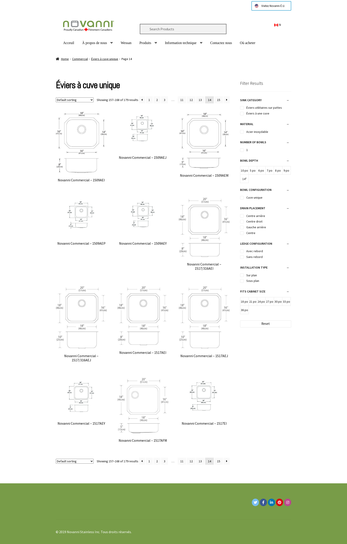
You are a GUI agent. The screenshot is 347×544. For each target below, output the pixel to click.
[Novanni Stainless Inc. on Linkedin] (271, 502)
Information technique (181, 43)
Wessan (126, 43)
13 (200, 100)
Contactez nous (221, 43)
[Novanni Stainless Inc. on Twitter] (255, 502)
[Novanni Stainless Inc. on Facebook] (263, 502)
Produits (145, 43)
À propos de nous (94, 43)
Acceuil (68, 43)
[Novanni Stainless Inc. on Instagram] (287, 502)
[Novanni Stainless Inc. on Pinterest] (279, 502)
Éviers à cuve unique (104, 59)
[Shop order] (75, 99)
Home (65, 59)
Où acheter (247, 43)
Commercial (80, 59)
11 (181, 100)
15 (218, 100)
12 (191, 100)
